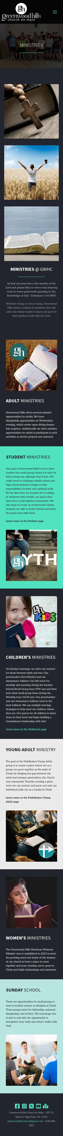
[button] (55, 12)
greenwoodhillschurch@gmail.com (25, 1121)
